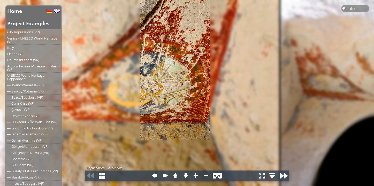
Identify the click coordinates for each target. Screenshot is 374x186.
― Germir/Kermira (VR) (24, 140)
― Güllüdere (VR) (20, 164)
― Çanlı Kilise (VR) (20, 103)
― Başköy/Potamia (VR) (25, 91)
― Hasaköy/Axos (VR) (24, 177)
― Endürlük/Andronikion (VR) (30, 128)
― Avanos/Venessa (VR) (25, 85)
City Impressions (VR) (23, 32)
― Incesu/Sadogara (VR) (25, 183)
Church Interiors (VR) (23, 60)
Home (14, 10)
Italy (10, 47)
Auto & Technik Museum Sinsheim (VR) (33, 68)
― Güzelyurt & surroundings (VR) (32, 171)
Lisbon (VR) (16, 53)
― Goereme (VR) (20, 159)
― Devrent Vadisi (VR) (24, 115)
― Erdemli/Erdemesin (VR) (27, 134)
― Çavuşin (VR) (18, 109)
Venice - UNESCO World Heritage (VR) (32, 40)
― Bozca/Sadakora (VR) (25, 97)
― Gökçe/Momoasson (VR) (28, 146)
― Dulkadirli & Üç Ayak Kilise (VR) (32, 122)
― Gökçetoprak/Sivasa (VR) (28, 152)
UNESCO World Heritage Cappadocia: (25, 77)
